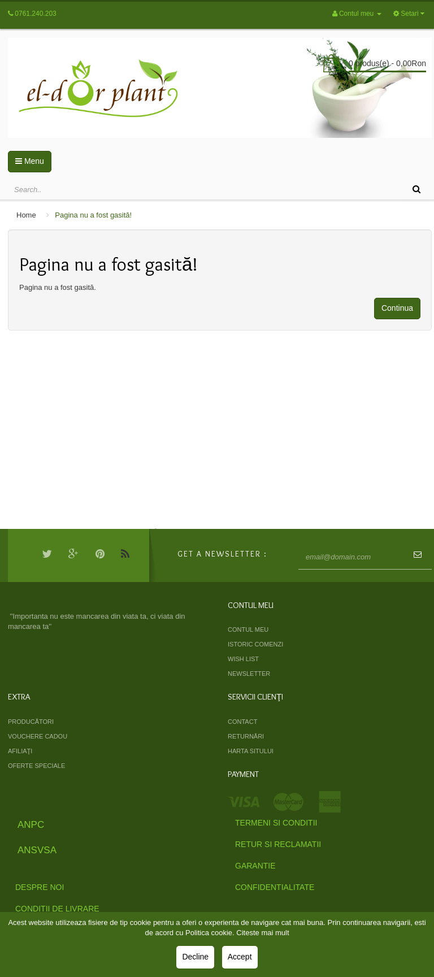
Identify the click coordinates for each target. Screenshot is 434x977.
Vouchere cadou (37, 736)
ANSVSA (37, 850)
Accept (240, 956)
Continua (397, 307)
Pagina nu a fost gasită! (93, 215)
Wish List (243, 658)
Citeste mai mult (262, 932)
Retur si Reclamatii (278, 844)
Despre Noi (39, 887)
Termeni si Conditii (276, 822)
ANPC (31, 824)
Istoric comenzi (255, 644)
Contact (242, 721)
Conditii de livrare (57, 908)
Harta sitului (251, 751)
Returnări (246, 736)
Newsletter (249, 673)
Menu (29, 161)
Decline (195, 956)
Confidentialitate (274, 887)
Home (26, 215)
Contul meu (248, 629)
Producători (31, 721)
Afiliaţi (20, 751)
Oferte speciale (36, 765)
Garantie (255, 865)
